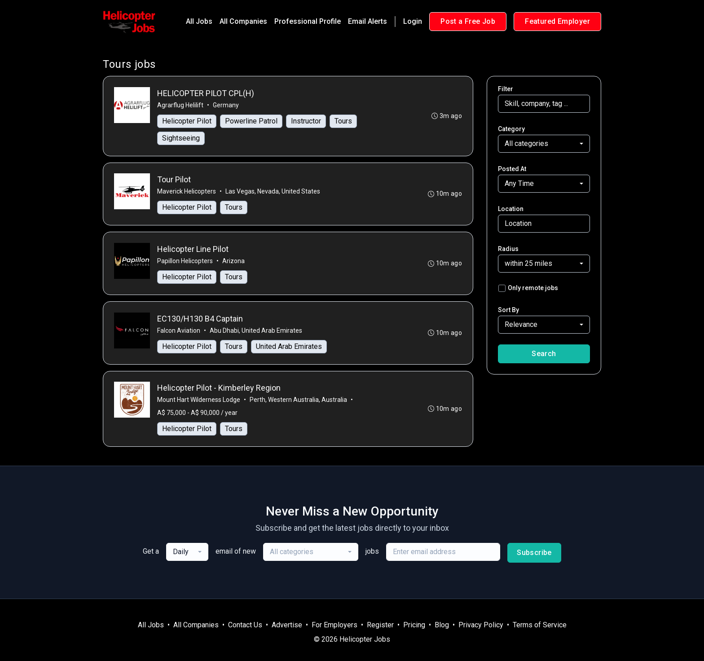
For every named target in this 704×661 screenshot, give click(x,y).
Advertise (287, 625)
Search (544, 353)
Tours (343, 121)
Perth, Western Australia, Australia (298, 400)
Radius (508, 248)
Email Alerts (367, 21)
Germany (226, 105)
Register (380, 625)
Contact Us (245, 625)
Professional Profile (307, 21)
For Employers (334, 625)
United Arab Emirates (289, 347)
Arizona (233, 261)
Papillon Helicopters (185, 261)
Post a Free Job (467, 21)
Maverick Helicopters (186, 191)
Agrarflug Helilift (180, 105)
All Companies (243, 21)
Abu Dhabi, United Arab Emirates (256, 331)
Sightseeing (181, 138)
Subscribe (534, 553)
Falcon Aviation (178, 331)
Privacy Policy (480, 625)
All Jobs (199, 21)
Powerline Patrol (251, 121)
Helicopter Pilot (186, 121)
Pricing (414, 625)
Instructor (306, 121)
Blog (442, 625)
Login (412, 21)
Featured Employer (557, 21)
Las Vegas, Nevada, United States (272, 191)
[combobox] (544, 144)
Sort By (508, 309)
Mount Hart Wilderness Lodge (198, 400)
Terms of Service (540, 625)
